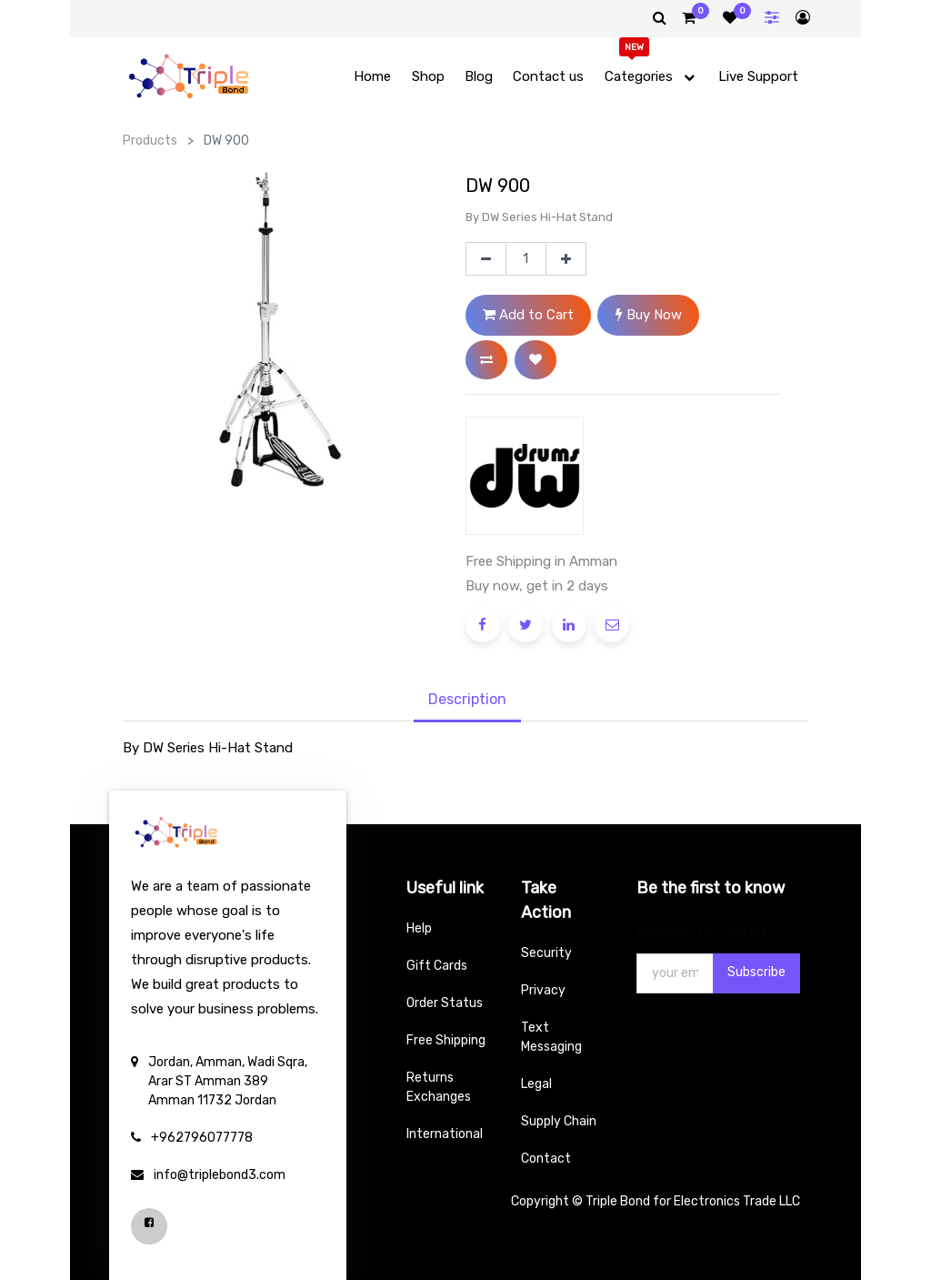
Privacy (543, 990)
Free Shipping (446, 1040)
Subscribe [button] (756, 972)
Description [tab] (467, 699)
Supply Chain (558, 1121)
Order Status (444, 1003)
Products (150, 140)
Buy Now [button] (649, 315)
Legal (536, 1084)
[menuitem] (372, 76)
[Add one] (566, 259)
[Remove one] (486, 259)
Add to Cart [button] (528, 315)
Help (419, 928)
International (444, 1134)
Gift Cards (436, 965)
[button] (486, 359)
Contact (546, 1158)
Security (546, 953)
